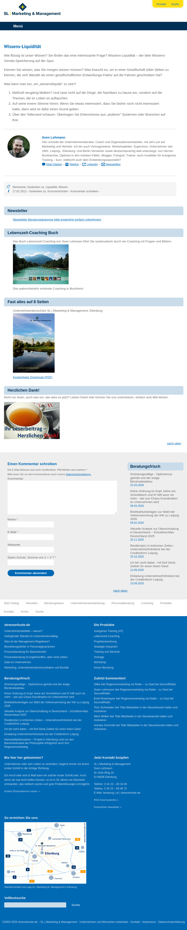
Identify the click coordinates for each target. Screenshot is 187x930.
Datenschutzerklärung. (78, 474)
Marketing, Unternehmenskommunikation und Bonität (36, 667)
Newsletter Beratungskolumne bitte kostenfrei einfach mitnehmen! (57, 219)
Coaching (147, 603)
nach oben (174, 443)
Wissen (63, 187)
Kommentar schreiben (84, 191)
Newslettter (113, 164)
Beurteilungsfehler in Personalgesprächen (29, 646)
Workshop (100, 662)
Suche (175, 4)
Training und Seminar (107, 651)
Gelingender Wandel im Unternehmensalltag (31, 636)
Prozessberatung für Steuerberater (25, 651)
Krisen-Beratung (103, 667)
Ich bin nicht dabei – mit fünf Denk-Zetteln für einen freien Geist (42, 729)
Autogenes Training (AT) (108, 631)
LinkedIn (92, 164)
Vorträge (99, 657)
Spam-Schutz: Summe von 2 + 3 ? (31, 557)
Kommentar (15, 478)
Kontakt (161, 4)
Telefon (74, 164)
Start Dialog (54, 164)
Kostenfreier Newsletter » (107, 807)
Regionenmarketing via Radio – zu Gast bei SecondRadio (141, 684)
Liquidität (51, 187)
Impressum (149, 922)
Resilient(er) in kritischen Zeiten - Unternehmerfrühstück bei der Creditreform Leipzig (152, 549)
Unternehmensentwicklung (88, 603)
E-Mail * (13, 532)
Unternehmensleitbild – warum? (23, 631)
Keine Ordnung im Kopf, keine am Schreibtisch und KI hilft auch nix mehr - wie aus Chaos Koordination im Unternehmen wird (153, 496)
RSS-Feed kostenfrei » (106, 800)
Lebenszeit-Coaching (106, 636)
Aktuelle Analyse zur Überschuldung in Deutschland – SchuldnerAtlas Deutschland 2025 (154, 532)
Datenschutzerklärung (171, 922)
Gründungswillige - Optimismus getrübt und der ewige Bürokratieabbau (151, 477)
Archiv (25, 611)
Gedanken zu (35, 187)
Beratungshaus (54, 603)
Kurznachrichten (57, 191)
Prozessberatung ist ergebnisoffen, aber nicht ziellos (35, 657)
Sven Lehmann (53, 137)
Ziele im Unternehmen (17, 662)
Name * (13, 519)
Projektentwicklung (105, 641)
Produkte (166, 603)
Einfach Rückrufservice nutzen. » (22, 791)
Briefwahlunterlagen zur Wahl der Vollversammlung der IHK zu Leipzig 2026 (154, 515)
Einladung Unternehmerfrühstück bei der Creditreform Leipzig (154, 577)
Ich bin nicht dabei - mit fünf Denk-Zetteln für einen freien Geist (153, 564)
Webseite (14, 544)
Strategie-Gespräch (105, 646)
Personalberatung (122, 603)
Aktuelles (31, 603)
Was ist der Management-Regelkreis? (27, 641)
